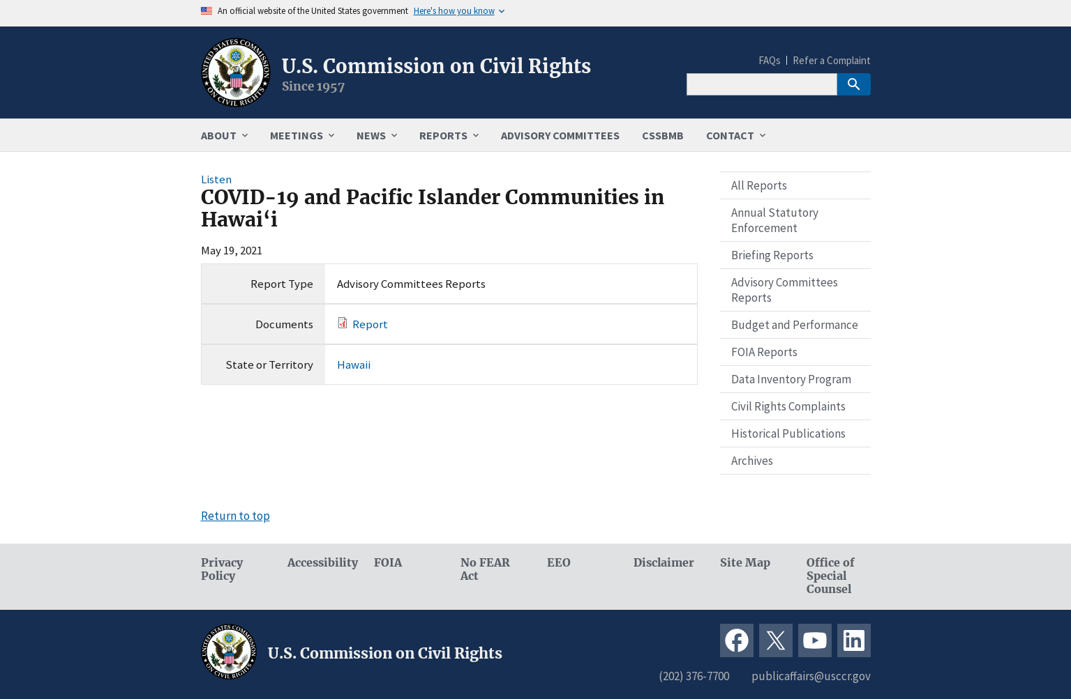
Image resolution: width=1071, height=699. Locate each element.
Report (370, 324)
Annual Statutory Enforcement (774, 220)
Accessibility (319, 562)
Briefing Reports (772, 255)
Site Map (745, 562)
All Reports (759, 185)
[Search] (762, 84)
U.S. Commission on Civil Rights (436, 66)
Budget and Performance (794, 324)
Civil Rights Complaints (788, 406)
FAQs (769, 60)
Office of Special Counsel (831, 576)
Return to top (235, 515)
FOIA (388, 562)
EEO (559, 562)
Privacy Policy (222, 569)
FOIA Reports (764, 352)
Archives (752, 460)
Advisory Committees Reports (784, 290)
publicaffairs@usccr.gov (811, 676)
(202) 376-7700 (694, 676)
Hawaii (353, 364)
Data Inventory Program (791, 379)
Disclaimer (664, 562)
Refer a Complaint (832, 60)
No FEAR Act (485, 569)
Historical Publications (788, 433)
